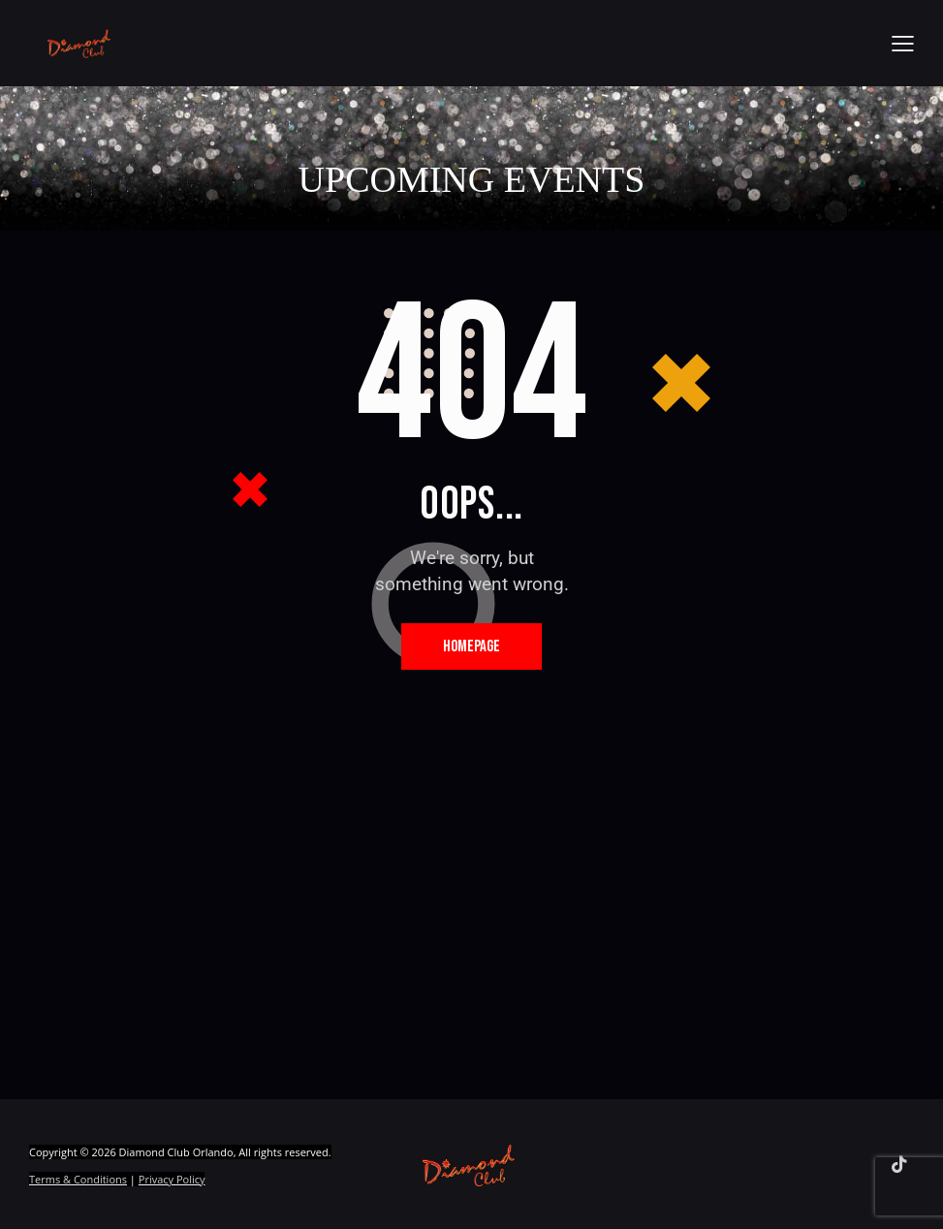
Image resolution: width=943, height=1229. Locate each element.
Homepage (471, 647)
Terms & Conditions (78, 1183)
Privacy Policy (172, 1183)
